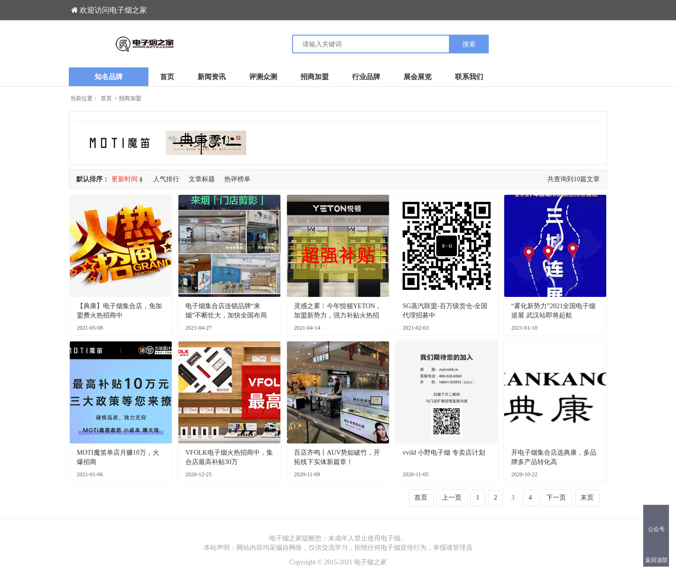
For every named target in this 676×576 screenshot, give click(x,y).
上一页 (452, 497)
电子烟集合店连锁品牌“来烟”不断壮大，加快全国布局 (226, 311)
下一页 (556, 497)
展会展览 (418, 77)
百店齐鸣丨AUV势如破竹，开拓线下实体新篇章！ (337, 457)
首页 (167, 77)
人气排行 (166, 179)
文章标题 (202, 179)
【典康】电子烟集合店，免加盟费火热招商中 (119, 311)
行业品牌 (366, 77)
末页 (587, 497)
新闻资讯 (212, 77)
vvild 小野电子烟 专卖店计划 (444, 452)
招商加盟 (315, 77)
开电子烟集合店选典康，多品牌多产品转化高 (553, 457)
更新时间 (124, 179)
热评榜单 (237, 179)
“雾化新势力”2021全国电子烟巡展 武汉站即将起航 (553, 311)
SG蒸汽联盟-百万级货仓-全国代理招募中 (445, 311)
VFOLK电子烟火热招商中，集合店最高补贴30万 (229, 457)
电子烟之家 (370, 562)
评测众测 (263, 77)
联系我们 (469, 77)
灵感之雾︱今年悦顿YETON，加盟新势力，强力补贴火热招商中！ (338, 311)
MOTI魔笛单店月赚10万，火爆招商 (118, 457)
